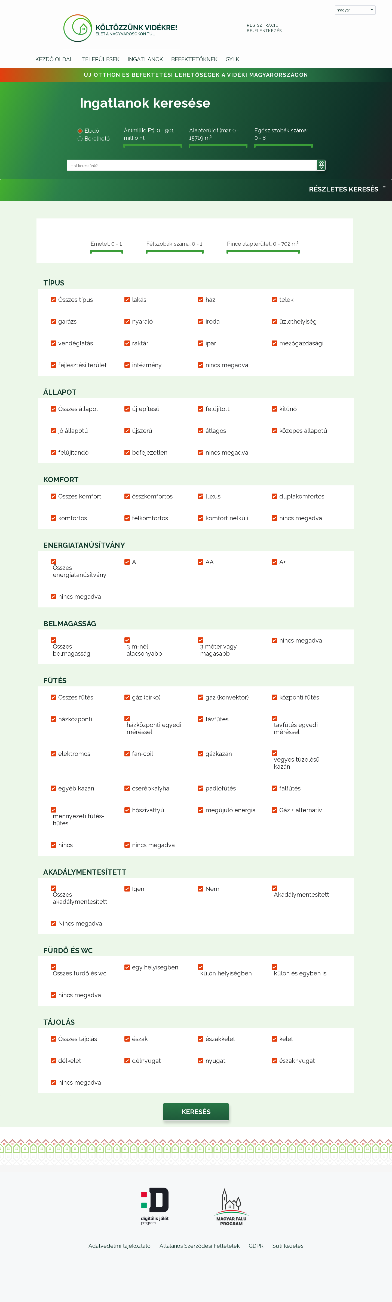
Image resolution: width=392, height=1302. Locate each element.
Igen (138, 888)
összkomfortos (152, 496)
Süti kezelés (288, 1246)
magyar (343, 10)
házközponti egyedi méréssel (154, 728)
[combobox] (355, 10)
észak (140, 1038)
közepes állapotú (303, 430)
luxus (213, 496)
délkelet (69, 1060)
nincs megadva (227, 365)
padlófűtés (221, 788)
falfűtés (290, 788)
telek (286, 299)
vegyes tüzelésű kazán (297, 763)
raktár (140, 343)
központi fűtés (299, 697)
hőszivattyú (148, 810)
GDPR (256, 1246)
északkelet (220, 1038)
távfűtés (217, 719)
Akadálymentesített (301, 894)
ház (210, 299)
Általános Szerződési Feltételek (200, 1246)
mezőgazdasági (301, 343)
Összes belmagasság (71, 650)
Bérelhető (97, 138)
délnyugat (146, 1060)
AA (210, 561)
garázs (67, 321)
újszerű (142, 430)
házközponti (75, 719)
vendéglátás (75, 343)
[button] (321, 165)
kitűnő (288, 408)
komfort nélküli (227, 518)
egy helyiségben (155, 967)
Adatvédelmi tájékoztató (119, 1246)
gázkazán (219, 753)
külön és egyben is (300, 973)
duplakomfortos (301, 496)
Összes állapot (78, 408)
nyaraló (142, 321)
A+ (282, 561)
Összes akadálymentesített (80, 898)
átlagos (216, 430)
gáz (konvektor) (227, 697)
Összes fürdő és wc (79, 973)
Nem (212, 888)
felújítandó (73, 452)
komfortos (72, 518)
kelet (286, 1038)
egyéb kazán (76, 788)
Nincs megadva (80, 923)
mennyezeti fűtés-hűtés (78, 820)
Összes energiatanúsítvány (79, 571)
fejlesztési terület (82, 365)
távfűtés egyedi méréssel (296, 728)
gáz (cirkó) (146, 697)
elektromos (74, 753)
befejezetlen (149, 452)
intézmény (147, 365)
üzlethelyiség (298, 321)
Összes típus (75, 299)
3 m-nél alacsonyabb (144, 650)
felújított (217, 408)
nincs (65, 844)
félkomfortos (150, 518)
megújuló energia (231, 810)
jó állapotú (73, 430)
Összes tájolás (77, 1038)
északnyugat (297, 1060)
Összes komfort (79, 496)
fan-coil (142, 753)
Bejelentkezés (264, 31)
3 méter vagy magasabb (218, 650)
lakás (139, 299)
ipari (212, 343)
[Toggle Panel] (384, 186)
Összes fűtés (75, 697)
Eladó (92, 130)
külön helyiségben (226, 973)
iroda (213, 321)
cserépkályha (150, 788)
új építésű (146, 408)
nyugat (215, 1060)
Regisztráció (263, 25)
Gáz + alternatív (300, 810)
